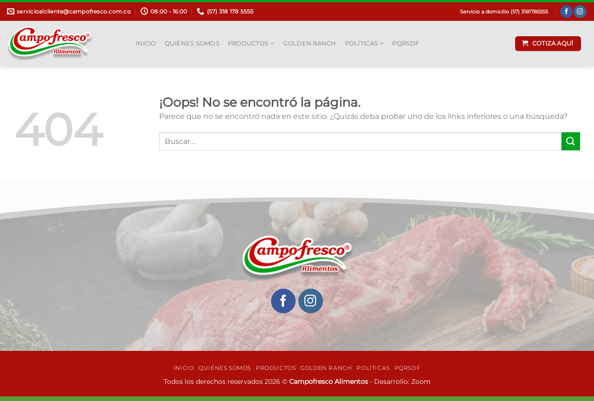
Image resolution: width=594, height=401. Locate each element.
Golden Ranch (309, 43)
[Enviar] (571, 141)
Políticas (364, 43)
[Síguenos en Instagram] (580, 11)
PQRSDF (405, 43)
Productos (251, 43)
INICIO (146, 43)
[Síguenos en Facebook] (566, 11)
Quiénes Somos (192, 43)
